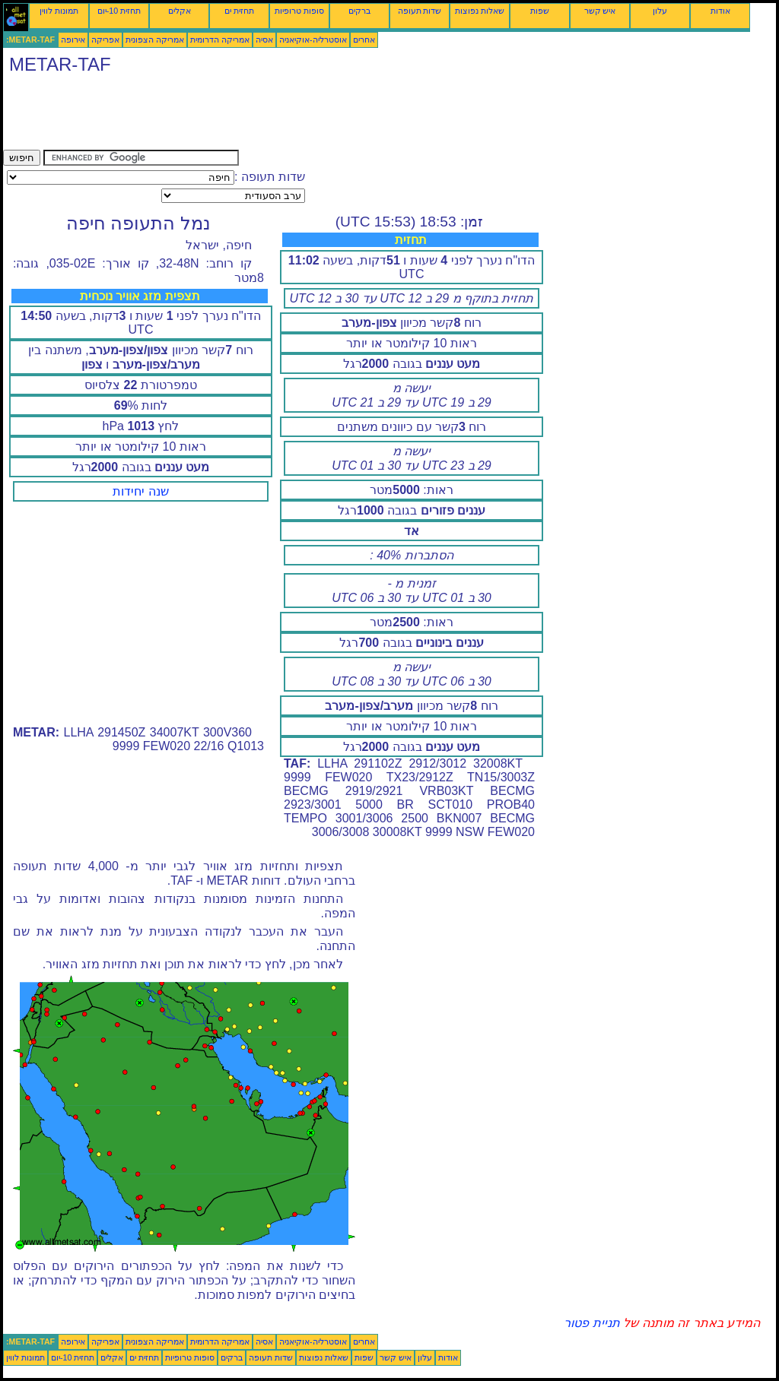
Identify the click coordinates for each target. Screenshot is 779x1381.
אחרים (364, 39)
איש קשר (600, 10)
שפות (539, 10)
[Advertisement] (280, 115)
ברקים (359, 10)
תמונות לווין (59, 10)
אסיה (264, 39)
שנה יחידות (140, 491)
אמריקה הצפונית (155, 39)
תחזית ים (239, 10)
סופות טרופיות (299, 10)
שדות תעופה (420, 10)
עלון (660, 10)
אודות (720, 10)
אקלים (179, 10)
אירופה (73, 39)
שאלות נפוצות (479, 10)
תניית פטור (591, 1322)
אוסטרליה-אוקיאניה (313, 39)
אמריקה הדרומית (220, 39)
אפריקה (105, 39)
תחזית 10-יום (119, 10)
